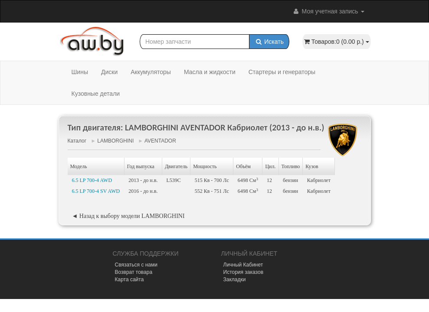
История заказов (243, 272)
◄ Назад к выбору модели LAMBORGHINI (128, 216)
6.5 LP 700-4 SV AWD (96, 191)
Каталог (77, 141)
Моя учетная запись (328, 11)
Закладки (234, 279)
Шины (80, 71)
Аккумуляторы (151, 71)
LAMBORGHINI (115, 141)
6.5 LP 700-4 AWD (92, 180)
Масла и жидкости (210, 71)
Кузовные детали (96, 93)
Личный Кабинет (243, 265)
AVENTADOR (160, 141)
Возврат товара (134, 272)
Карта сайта (129, 279)
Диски (109, 71)
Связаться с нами (136, 265)
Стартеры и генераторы (282, 71)
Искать (269, 41)
